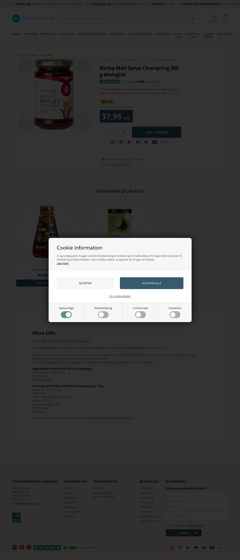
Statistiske (175, 312)
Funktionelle (140, 312)
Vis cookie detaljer (120, 296)
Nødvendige (66, 312)
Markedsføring (103, 312)
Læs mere (63, 263)
